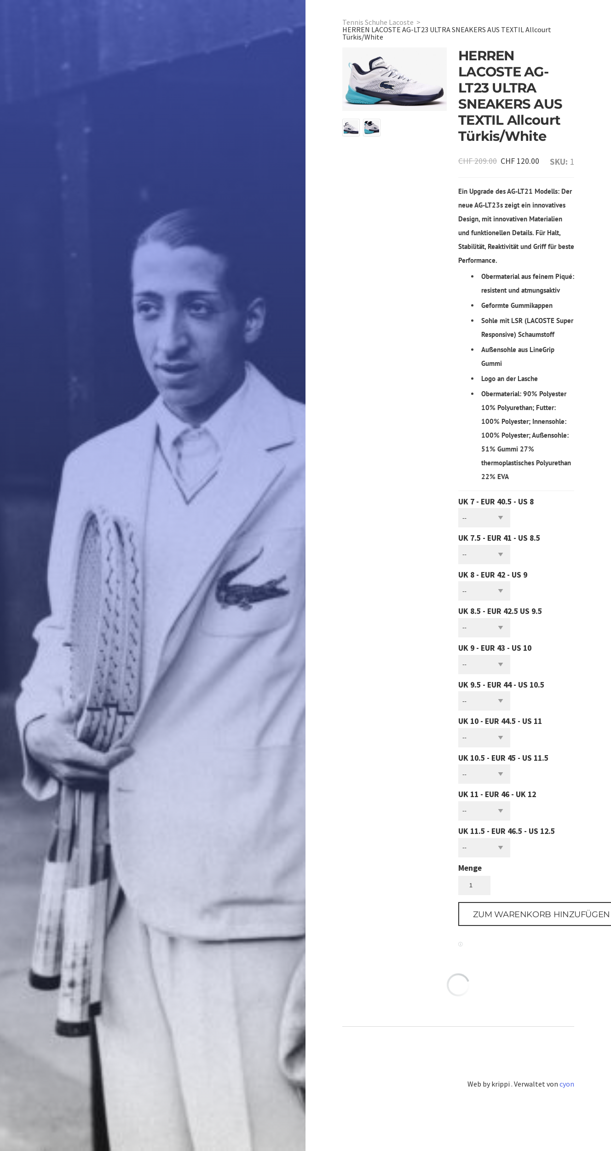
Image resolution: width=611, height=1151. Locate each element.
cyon (566, 1083)
